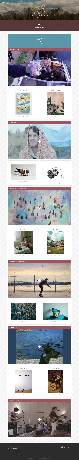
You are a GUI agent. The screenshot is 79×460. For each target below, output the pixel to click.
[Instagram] (60, 447)
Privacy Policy (32, 458)
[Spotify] (3, 3)
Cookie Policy (47, 458)
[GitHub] (70, 447)
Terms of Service (39, 458)
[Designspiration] (62, 447)
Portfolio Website (23, 116)
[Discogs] (64, 447)
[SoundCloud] (66, 447)
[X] (68, 447)
